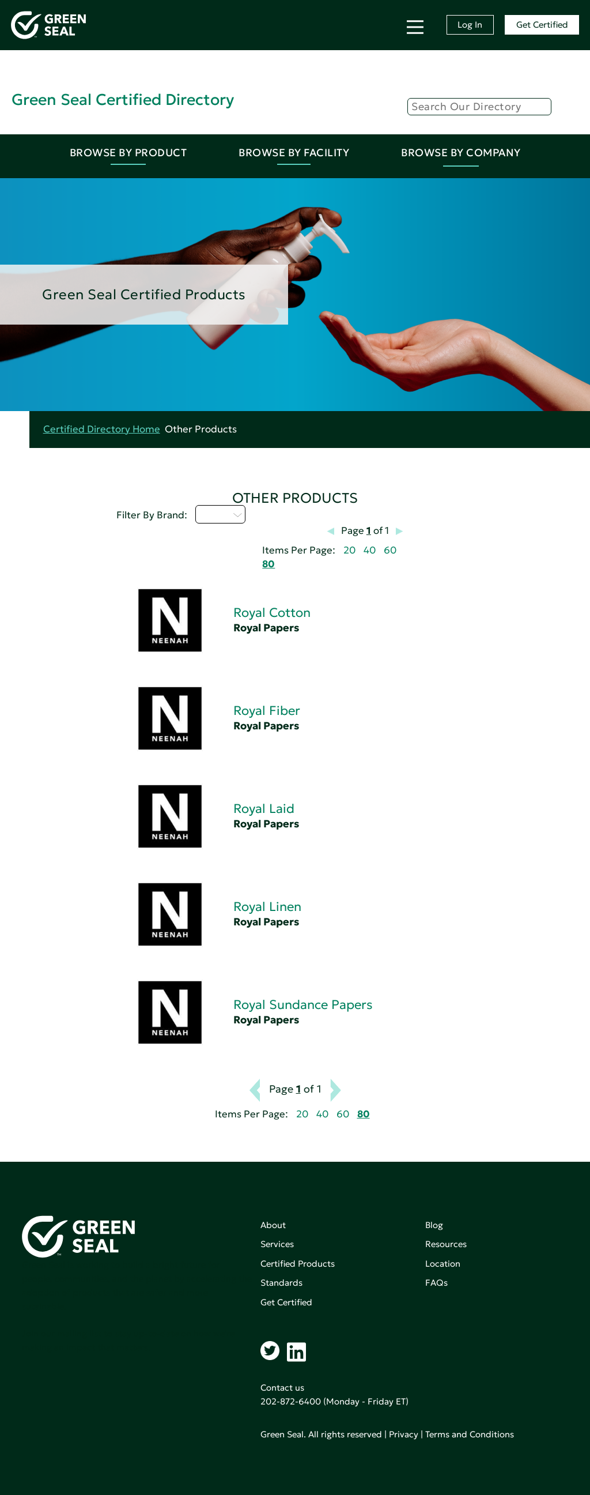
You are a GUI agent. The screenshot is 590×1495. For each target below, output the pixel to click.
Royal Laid (263, 808)
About (273, 1224)
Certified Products (297, 1263)
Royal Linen (267, 906)
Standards (281, 1282)
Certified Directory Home (101, 429)
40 (370, 550)
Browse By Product (128, 152)
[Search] (479, 106)
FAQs (436, 1282)
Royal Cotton (272, 612)
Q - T (220, 514)
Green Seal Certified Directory (123, 99)
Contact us (282, 1387)
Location (442, 1263)
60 (390, 550)
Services (277, 1243)
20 (349, 550)
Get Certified (542, 24)
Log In (469, 24)
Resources (446, 1243)
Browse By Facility (294, 152)
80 (268, 564)
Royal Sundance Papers (303, 1004)
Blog (434, 1224)
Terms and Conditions (469, 1434)
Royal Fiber (266, 710)
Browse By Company (461, 152)
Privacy (403, 1434)
